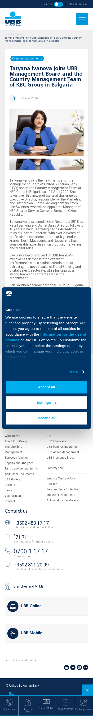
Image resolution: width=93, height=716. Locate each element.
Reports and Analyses (19, 463)
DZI (49, 436)
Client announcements (27, 58)
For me (47, 4)
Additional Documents (19, 474)
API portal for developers (62, 500)
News (18, 34)
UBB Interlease (56, 441)
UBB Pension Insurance (62, 446)
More (73, 372)
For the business (76, 4)
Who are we (12, 436)
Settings (47, 403)
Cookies (52, 484)
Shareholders (13, 446)
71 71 (20, 537)
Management (13, 452)
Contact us (16, 511)
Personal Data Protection (63, 489)
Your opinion (13, 495)
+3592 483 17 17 (31, 523)
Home (8, 34)
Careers (10, 485)
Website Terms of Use (61, 478)
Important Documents (61, 495)
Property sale (55, 468)
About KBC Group (16, 441)
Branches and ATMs (28, 586)
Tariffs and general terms (21, 468)
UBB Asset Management (63, 452)
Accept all (46, 387)
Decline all (46, 418)
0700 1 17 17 (31, 551)
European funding (16, 457)
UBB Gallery (12, 479)
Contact (10, 501)
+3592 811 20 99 (31, 565)
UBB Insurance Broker (61, 457)
